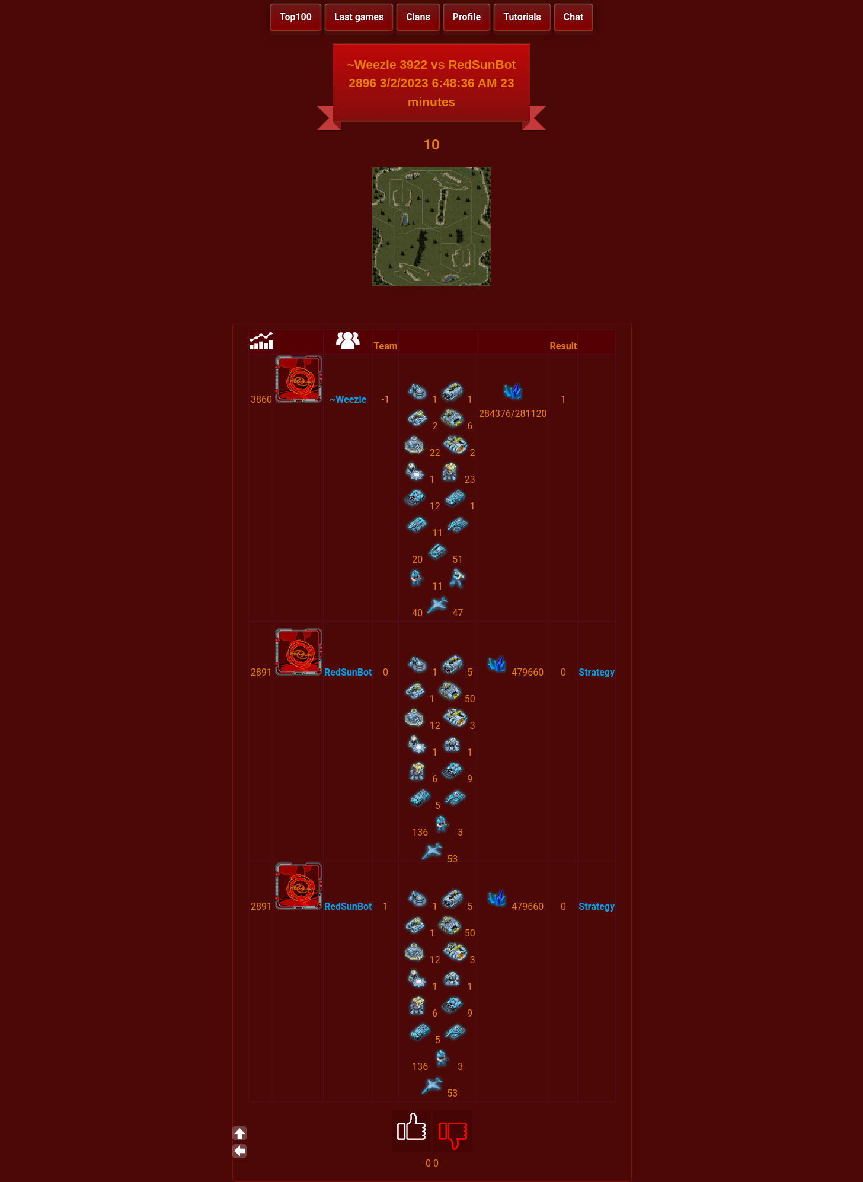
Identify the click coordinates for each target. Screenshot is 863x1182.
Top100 (296, 17)
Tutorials (522, 17)
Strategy (596, 672)
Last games (358, 17)
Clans (418, 17)
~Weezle (348, 399)
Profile (467, 17)
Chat (573, 17)
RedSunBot (348, 672)
